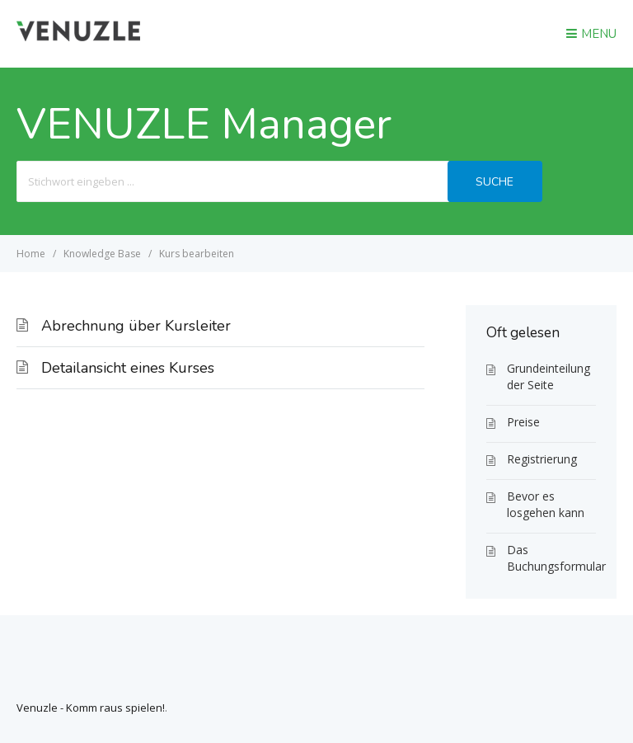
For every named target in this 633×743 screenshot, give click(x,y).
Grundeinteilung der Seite (548, 376)
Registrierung (542, 459)
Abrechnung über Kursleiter (136, 326)
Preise (523, 422)
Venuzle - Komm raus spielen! (90, 707)
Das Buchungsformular (551, 558)
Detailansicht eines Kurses (127, 368)
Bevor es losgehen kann (545, 504)
